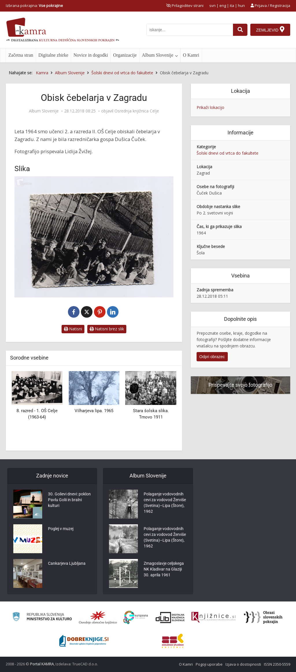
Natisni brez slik (107, 329)
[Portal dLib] (170, 617)
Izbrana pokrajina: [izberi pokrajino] (34, 5)
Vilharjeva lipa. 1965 (94, 410)
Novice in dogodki (90, 55)
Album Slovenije (157, 55)
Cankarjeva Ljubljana (67, 563)
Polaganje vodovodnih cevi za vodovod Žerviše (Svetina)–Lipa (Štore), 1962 (165, 503)
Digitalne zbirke (53, 55)
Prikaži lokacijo (210, 107)
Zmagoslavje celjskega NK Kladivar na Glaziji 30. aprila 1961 (164, 569)
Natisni (73, 329)
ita (232, 5)
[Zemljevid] (270, 30)
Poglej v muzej (60, 528)
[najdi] (240, 30)
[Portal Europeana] (135, 617)
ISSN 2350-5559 (277, 664)
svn (212, 5)
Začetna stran (20, 55)
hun (241, 5)
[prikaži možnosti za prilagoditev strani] (185, 5)
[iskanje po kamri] (189, 30)
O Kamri (191, 55)
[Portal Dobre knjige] (83, 641)
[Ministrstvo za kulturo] (42, 617)
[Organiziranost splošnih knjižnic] (98, 617)
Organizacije (124, 55)
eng (222, 5)
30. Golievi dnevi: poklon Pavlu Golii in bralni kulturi (69, 500)
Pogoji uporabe (209, 664)
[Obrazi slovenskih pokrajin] (263, 617)
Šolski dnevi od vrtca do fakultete (227, 153)
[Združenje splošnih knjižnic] (173, 641)
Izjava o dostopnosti (243, 664)
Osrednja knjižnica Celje (136, 111)
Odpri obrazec (212, 356)
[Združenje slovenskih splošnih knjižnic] (213, 617)
